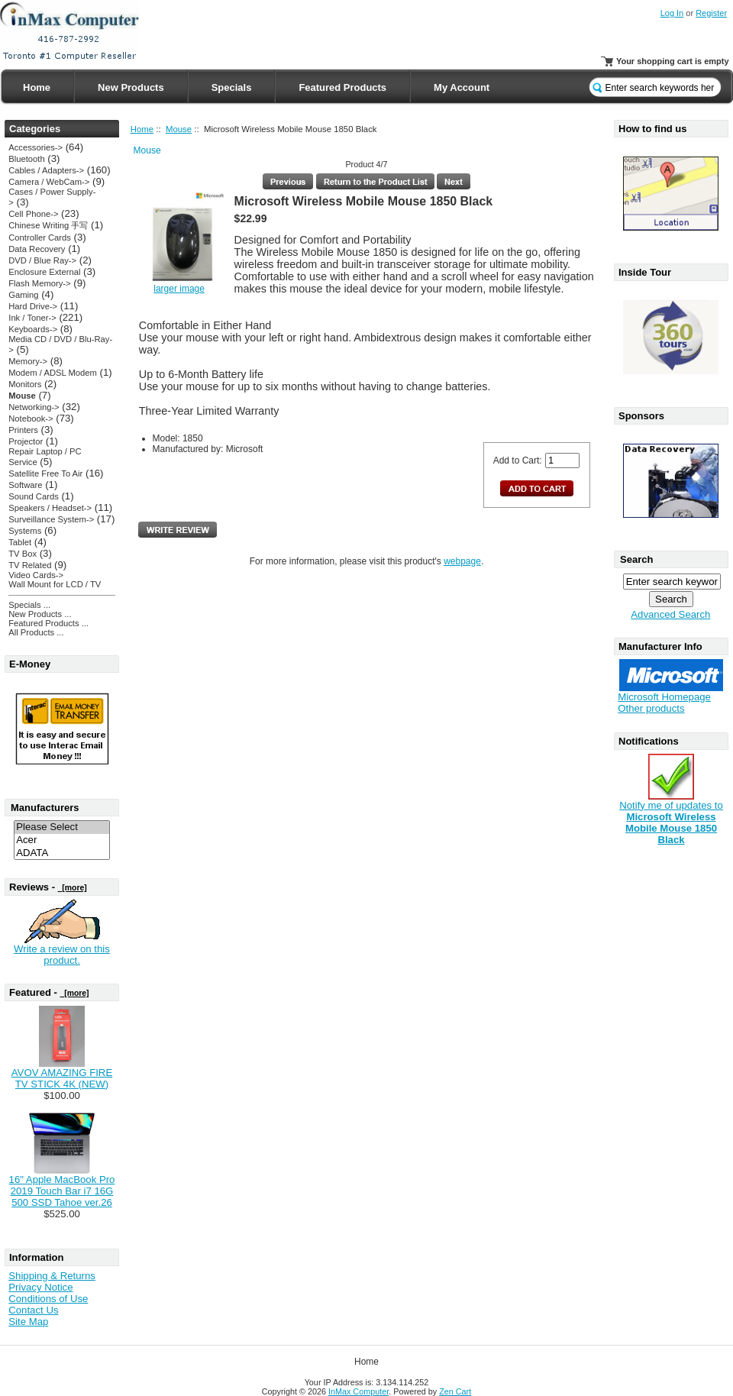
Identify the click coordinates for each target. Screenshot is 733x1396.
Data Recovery (36, 249)
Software (25, 485)
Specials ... (29, 604)
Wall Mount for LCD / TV (54, 584)
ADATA (62, 853)
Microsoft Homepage (664, 697)
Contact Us (33, 1310)
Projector (25, 441)
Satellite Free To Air (45, 473)
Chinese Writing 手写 (48, 225)
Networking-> (33, 407)
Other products (651, 708)
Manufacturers (45, 807)
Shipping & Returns (51, 1275)
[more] (72, 888)
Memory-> (27, 361)
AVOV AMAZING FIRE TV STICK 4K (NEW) (61, 1078)
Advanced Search (670, 614)
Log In (672, 13)
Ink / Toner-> (32, 317)
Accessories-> (35, 147)
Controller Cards (39, 237)
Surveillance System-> (51, 519)
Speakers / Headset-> (50, 507)
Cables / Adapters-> (46, 170)
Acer (62, 840)
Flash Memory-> (39, 283)
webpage (462, 561)
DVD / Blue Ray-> (42, 260)
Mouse (179, 129)
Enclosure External (44, 271)
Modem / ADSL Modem (52, 372)
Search (636, 559)
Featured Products (342, 87)
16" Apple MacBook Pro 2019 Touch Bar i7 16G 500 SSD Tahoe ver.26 (62, 1191)
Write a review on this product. (62, 954)
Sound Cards (33, 496)
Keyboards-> (32, 329)
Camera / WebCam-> (48, 181)
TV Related (29, 565)
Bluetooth (26, 158)
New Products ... (39, 614)
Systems (24, 530)
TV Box (22, 553)
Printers (23, 430)
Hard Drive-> (32, 306)
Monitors (24, 384)
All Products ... (35, 632)
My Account (461, 87)
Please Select (62, 827)
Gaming (23, 294)
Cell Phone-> (33, 213)
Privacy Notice (40, 1287)
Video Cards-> (35, 575)
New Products (131, 87)
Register (711, 13)
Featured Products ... (48, 623)
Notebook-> (30, 418)
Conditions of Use (48, 1298)
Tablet (19, 542)
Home (36, 87)
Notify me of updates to (671, 817)
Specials (232, 87)
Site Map (28, 1321)
